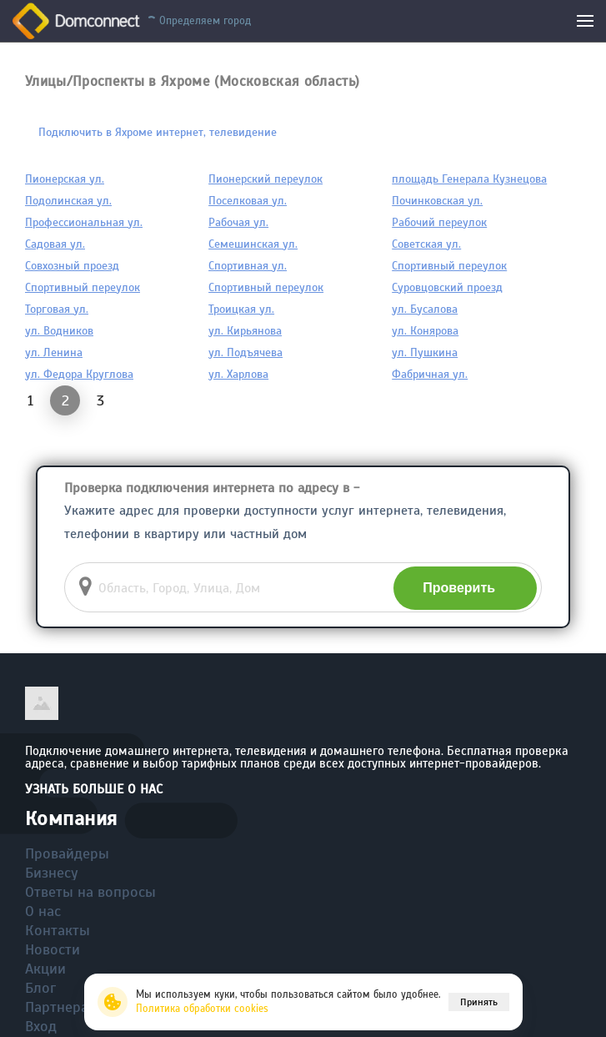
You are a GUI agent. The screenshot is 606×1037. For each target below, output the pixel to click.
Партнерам (62, 1006)
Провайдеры (67, 853)
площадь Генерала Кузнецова (469, 179)
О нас (43, 911)
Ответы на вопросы (90, 891)
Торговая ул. (56, 309)
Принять (479, 1002)
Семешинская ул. (253, 244)
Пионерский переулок (265, 179)
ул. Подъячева (245, 352)
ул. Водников (59, 331)
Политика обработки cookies (202, 1008)
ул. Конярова (425, 331)
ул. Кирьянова (245, 331)
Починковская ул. (437, 201)
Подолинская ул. (68, 201)
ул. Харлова (238, 374)
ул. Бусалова (425, 309)
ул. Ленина (54, 352)
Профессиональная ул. (84, 222)
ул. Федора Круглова (79, 374)
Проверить (459, 588)
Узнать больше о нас (94, 789)
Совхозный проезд (72, 266)
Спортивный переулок (449, 266)
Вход (41, 1026)
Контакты (57, 930)
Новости (52, 949)
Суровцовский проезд (447, 287)
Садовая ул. (55, 244)
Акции (45, 968)
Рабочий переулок (439, 222)
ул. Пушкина (425, 352)
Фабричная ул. (430, 374)
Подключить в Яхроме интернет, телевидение (157, 132)
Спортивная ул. (247, 266)
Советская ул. (426, 244)
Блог (40, 987)
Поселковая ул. (247, 201)
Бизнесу (51, 872)
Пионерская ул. (64, 179)
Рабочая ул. (238, 222)
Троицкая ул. (241, 309)
